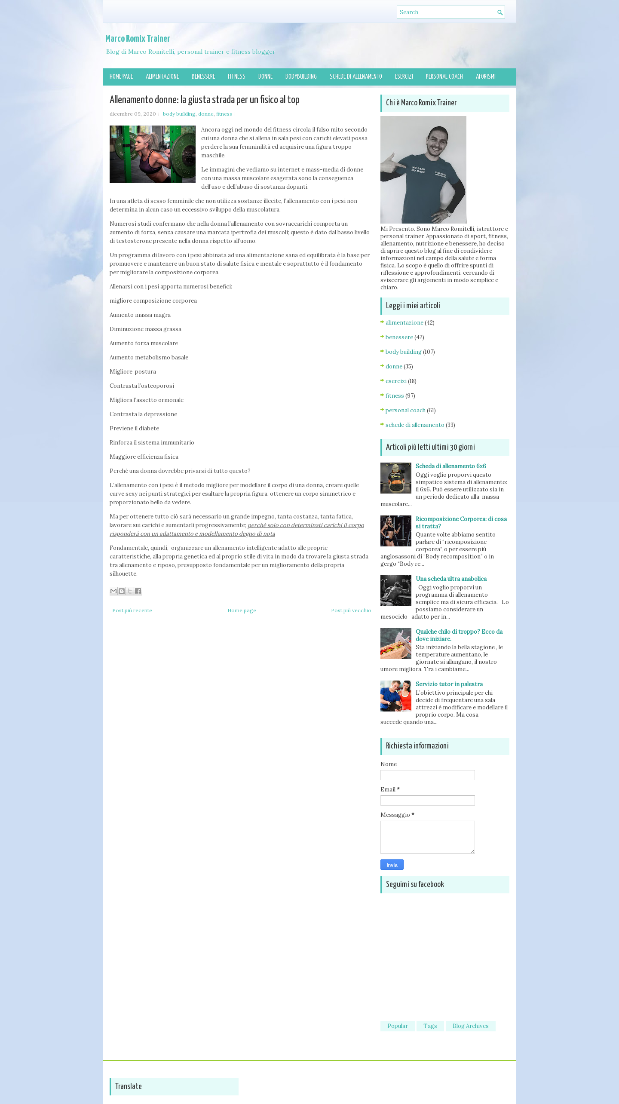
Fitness (236, 77)
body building (179, 113)
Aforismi (486, 77)
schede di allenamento (415, 425)
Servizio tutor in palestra (449, 684)
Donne (265, 77)
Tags (430, 1026)
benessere (399, 337)
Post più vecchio (351, 610)
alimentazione (404, 322)
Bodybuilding (301, 77)
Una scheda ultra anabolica (451, 579)
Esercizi (404, 77)
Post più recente (132, 610)
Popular (397, 1026)
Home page (121, 77)
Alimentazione (162, 77)
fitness (224, 113)
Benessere (203, 77)
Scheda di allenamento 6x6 (451, 466)
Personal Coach (444, 77)
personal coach (406, 410)
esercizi (396, 381)
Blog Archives (471, 1026)
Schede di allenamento (356, 77)
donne (206, 113)
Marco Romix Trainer (137, 39)
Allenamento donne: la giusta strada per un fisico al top (205, 100)
